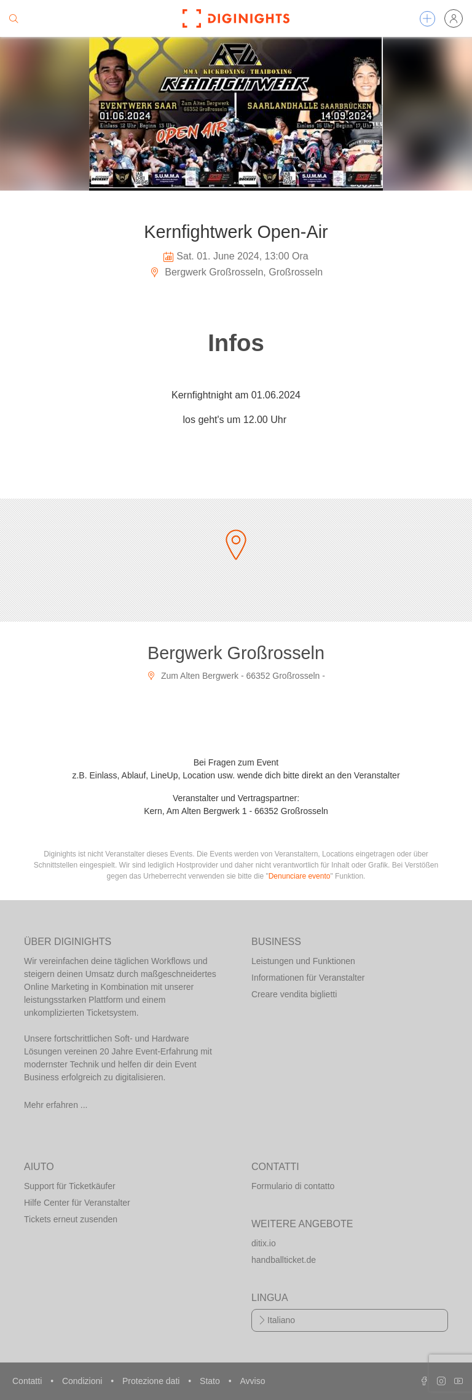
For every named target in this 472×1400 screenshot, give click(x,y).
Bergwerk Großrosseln (236, 653)
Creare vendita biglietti (294, 994)
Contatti (28, 1381)
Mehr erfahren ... (56, 1105)
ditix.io (263, 1243)
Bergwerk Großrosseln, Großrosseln (236, 272)
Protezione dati (152, 1381)
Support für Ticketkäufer (70, 1186)
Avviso (252, 1381)
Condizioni (83, 1381)
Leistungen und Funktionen (303, 961)
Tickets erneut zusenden (70, 1219)
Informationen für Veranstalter (307, 978)
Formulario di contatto (292, 1186)
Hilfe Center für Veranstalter (77, 1203)
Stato (211, 1381)
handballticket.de (283, 1260)
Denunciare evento (300, 876)
